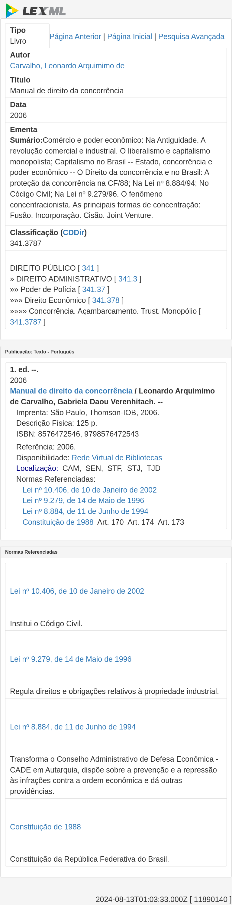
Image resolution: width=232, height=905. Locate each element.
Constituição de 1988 (58, 522)
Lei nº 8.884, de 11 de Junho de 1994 (85, 511)
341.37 (93, 289)
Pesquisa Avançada (191, 36)
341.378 (105, 300)
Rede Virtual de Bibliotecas (117, 457)
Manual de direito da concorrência (71, 391)
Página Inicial (129, 36)
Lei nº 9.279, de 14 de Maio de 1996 (83, 500)
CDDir (73, 232)
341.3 (127, 279)
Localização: (37, 468)
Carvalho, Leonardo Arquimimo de (67, 65)
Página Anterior (75, 36)
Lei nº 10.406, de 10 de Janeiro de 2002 (90, 490)
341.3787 (25, 322)
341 (88, 268)
